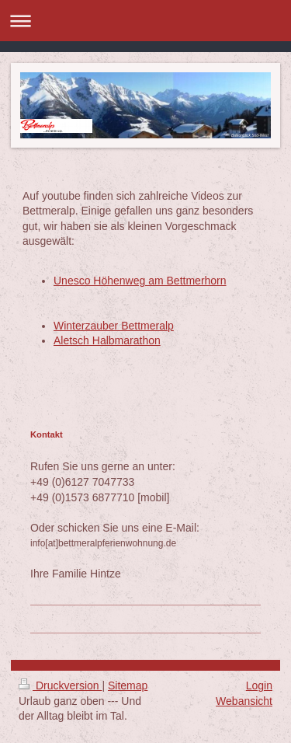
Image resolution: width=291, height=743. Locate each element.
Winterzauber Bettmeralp (114, 325)
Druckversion (60, 685)
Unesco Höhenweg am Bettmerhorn (140, 280)
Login (259, 685)
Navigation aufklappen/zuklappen (145, 20)
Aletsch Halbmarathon (107, 340)
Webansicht (244, 701)
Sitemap (127, 685)
